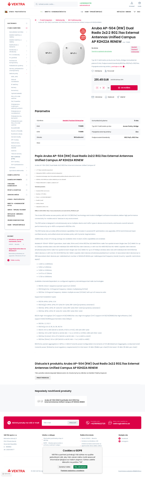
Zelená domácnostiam (16, 220)
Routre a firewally (16, 131)
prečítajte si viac (116, 66)
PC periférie (13, 58)
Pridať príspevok (43, 377)
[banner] (16, 4)
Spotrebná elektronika (16, 171)
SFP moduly (15, 140)
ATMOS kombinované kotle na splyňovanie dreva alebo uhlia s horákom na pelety (92, 446)
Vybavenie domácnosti (12, 185)
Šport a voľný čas (14, 190)
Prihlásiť (72, 422)
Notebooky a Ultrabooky (13, 51)
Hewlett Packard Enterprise (135, 49)
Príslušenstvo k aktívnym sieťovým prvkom (16, 106)
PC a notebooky (14, 55)
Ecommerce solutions (126, 471)
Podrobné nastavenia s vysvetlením (72, 470)
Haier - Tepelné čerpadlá (16, 225)
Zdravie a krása (13, 195)
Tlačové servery (16, 154)
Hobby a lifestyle (14, 175)
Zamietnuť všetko (64, 467)
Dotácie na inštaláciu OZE (90, 441)
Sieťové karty (15, 143)
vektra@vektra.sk (85, 5)
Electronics (12, 23)
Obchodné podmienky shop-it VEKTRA (53, 439)
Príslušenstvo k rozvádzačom (16, 112)
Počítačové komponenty (13, 62)
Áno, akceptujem (80, 467)
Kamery (13, 87)
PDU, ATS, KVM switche (15, 97)
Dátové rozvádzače (15, 80)
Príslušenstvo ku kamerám (16, 117)
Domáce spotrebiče (15, 180)
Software (12, 168)
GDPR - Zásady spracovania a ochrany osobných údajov (53, 444)
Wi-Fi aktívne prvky (74, 20)
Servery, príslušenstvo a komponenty (16, 69)
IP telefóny (14, 84)
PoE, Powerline (15, 101)
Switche (13, 151)
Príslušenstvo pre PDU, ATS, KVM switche (16, 123)
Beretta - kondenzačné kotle (16, 204)
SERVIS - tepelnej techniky (17, 210)
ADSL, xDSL (14, 77)
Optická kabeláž (16, 93)
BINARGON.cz (137, 471)
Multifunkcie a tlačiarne (13, 46)
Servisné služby (16, 137)
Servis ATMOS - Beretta (89, 438)
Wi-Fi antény (15, 162)
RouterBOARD (15, 128)
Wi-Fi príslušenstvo (17, 165)
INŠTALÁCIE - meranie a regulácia (15, 215)
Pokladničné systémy (16, 66)
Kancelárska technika (16, 32)
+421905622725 (85, 3)
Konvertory (14, 90)
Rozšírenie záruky (16, 134)
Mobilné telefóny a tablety (15, 36)
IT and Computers (46, 20)
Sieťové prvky (60, 20)
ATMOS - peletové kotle (16, 199)
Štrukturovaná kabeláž (15, 147)
